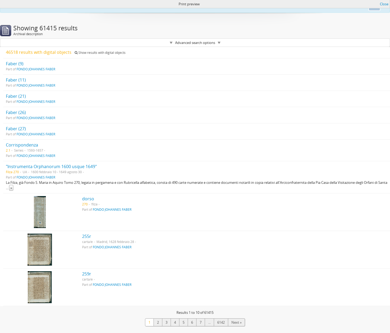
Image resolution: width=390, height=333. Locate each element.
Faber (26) (16, 112)
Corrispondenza (22, 145)
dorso (88, 199)
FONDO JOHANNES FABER (36, 69)
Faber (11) (16, 80)
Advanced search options (195, 42)
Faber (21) (16, 96)
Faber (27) (16, 129)
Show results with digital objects (100, 52)
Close (384, 4)
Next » (236, 322)
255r (86, 236)
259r (86, 274)
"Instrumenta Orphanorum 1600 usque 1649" (51, 166)
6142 (221, 322)
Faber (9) (14, 64)
